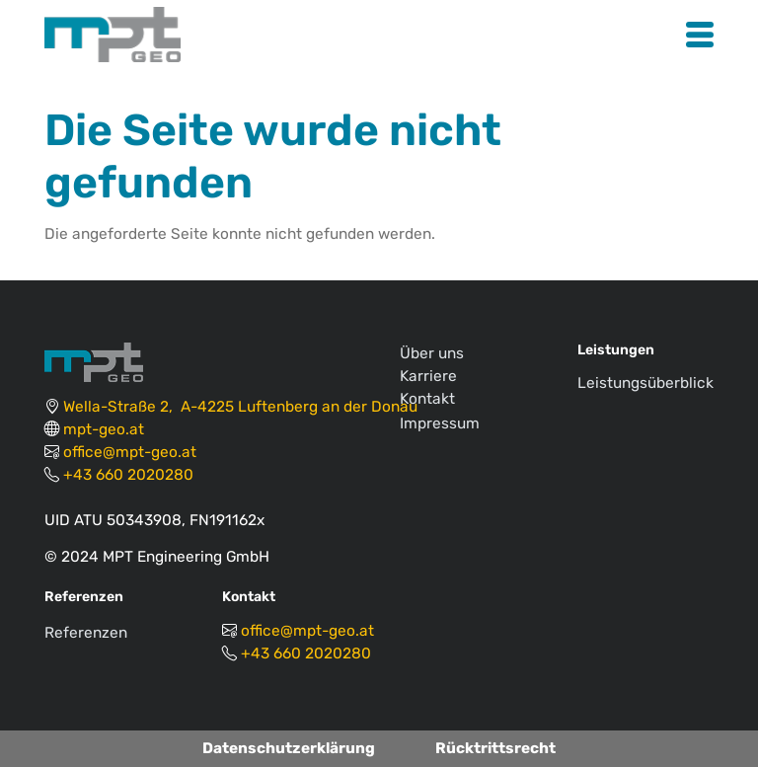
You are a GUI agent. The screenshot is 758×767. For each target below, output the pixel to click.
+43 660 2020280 (128, 475)
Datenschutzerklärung (288, 748)
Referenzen (85, 633)
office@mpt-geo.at (129, 452)
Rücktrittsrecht (495, 748)
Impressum (440, 423)
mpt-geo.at (103, 429)
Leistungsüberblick (645, 383)
